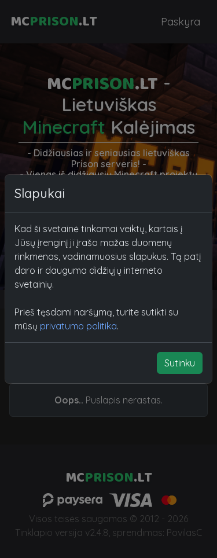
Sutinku (179, 363)
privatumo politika (78, 326)
